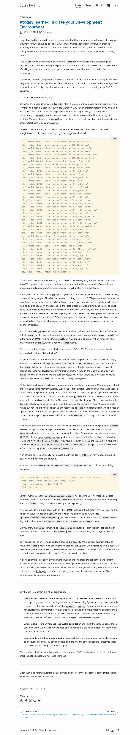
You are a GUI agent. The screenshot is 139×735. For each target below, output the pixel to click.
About (99, 5)
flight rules (41, 571)
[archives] (108, 5)
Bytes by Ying (30, 5)
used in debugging (50, 437)
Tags (88, 5)
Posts (78, 5)
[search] (116, 5)
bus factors (59, 563)
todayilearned (37, 689)
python (24, 689)
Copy (115, 139)
